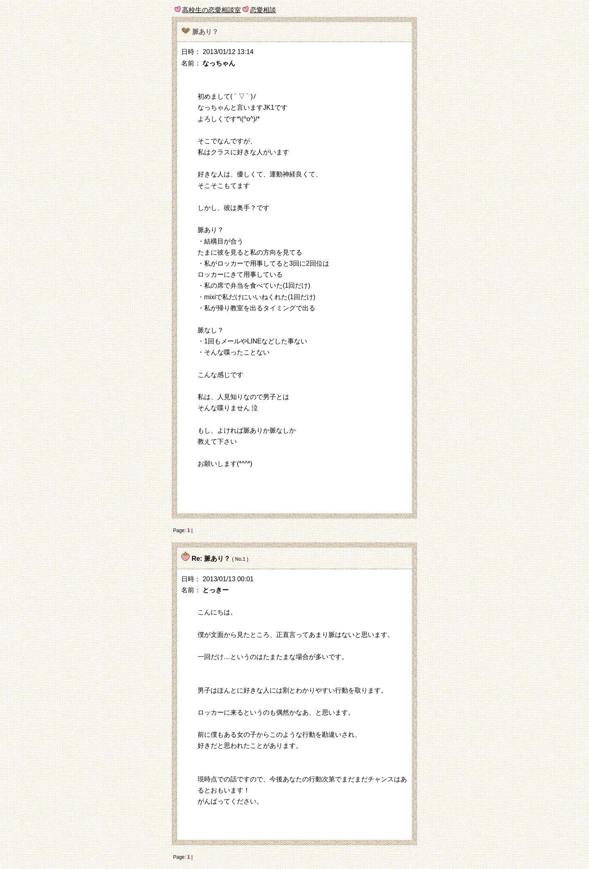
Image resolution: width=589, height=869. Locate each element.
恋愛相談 (263, 10)
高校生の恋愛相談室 (211, 10)
